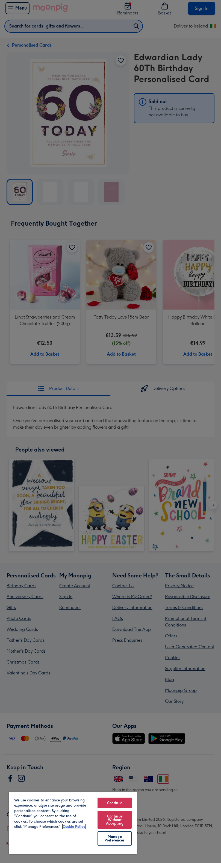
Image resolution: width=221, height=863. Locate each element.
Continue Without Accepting (114, 819)
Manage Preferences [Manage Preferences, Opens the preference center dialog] (115, 838)
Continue (114, 803)
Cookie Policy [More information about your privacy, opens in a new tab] (74, 827)
